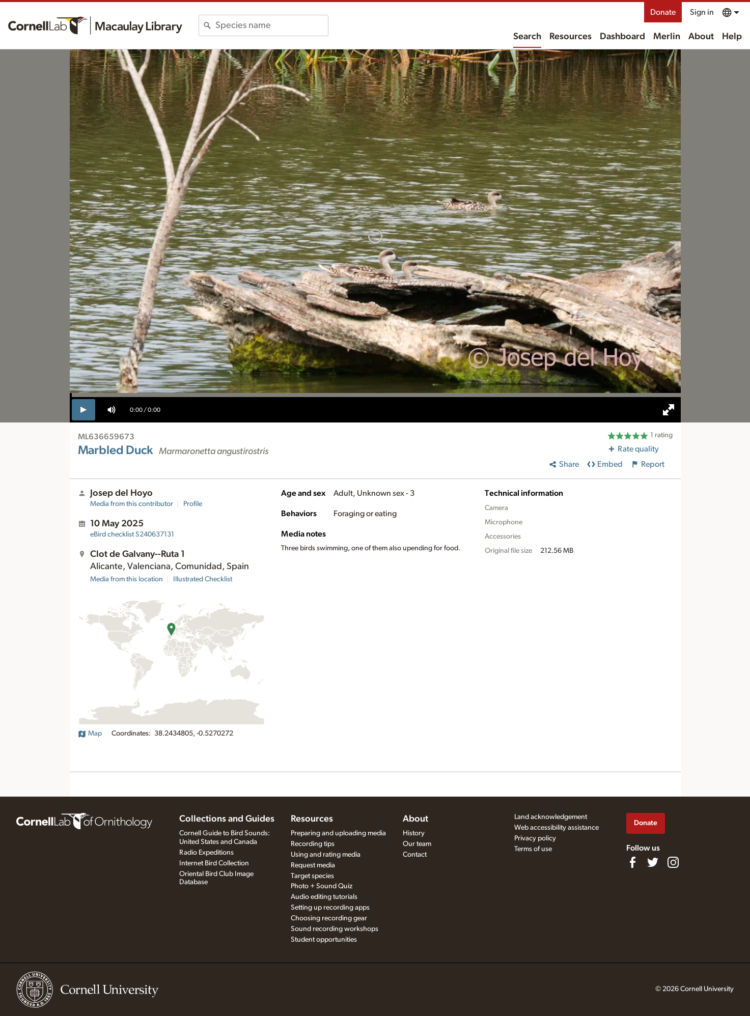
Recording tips (313, 844)
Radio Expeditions (206, 852)
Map (90, 733)
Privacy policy (535, 838)
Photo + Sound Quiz (321, 886)
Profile (192, 503)
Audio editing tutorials (324, 896)
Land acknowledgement (550, 817)
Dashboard (622, 36)
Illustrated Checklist (202, 579)
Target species (312, 876)
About (701, 36)
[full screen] (668, 410)
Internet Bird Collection (214, 863)
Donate (663, 12)
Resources (570, 36)
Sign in (702, 12)
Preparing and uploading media (338, 833)
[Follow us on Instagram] (673, 862)
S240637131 (132, 534)
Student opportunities (324, 939)
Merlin (666, 36)
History (414, 833)
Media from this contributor (131, 503)
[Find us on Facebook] (632, 862)
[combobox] (271, 25)
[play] (84, 409)
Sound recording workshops (334, 929)
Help (732, 36)
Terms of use (533, 849)
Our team (417, 844)
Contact (415, 854)
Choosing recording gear (329, 918)
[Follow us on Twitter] (653, 862)
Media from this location (126, 579)
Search (527, 36)
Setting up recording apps (330, 907)
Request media (313, 865)
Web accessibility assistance (556, 827)
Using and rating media (325, 854)
